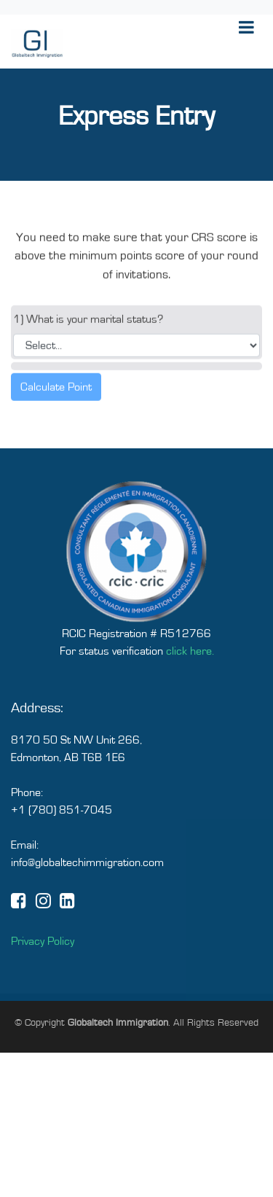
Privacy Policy (42, 958)
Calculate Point (56, 395)
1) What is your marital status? (88, 327)
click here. (190, 668)
